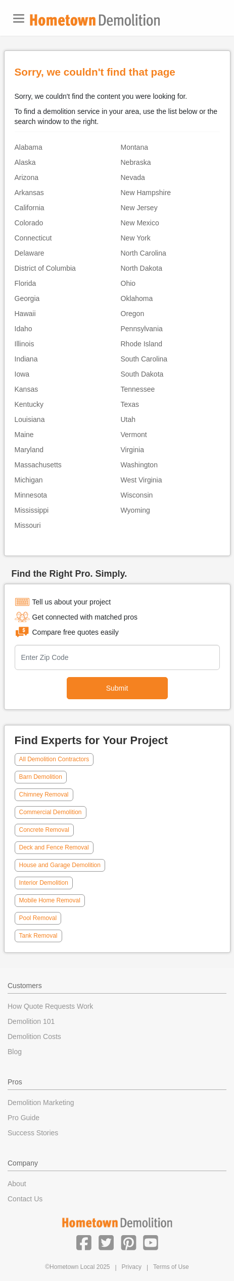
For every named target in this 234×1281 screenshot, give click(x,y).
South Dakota (142, 374)
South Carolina (144, 359)
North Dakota (141, 268)
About (17, 1184)
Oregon (133, 314)
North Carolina (143, 253)
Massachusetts (38, 465)
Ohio (128, 283)
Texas (130, 404)
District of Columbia (45, 268)
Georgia (27, 298)
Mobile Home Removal (49, 900)
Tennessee (138, 389)
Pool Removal (38, 918)
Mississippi (32, 510)
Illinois (24, 344)
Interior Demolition (43, 882)
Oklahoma (137, 298)
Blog (15, 1052)
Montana (134, 147)
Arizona (26, 177)
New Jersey (139, 208)
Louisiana (30, 419)
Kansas (26, 389)
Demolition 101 (31, 1021)
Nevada (133, 177)
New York (136, 238)
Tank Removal (38, 935)
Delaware (29, 253)
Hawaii (25, 314)
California (29, 208)
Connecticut (33, 238)
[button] (83, 1242)
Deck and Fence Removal (54, 847)
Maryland (29, 450)
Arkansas (29, 193)
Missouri (28, 525)
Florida (25, 283)
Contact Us (25, 1199)
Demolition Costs (34, 1036)
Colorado (29, 223)
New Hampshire (146, 193)
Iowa (22, 374)
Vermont (134, 435)
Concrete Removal (44, 829)
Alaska (25, 162)
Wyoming (135, 510)
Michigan (29, 480)
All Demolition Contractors (54, 759)
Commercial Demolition (50, 812)
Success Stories (33, 1133)
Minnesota (31, 495)
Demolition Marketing (41, 1103)
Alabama (28, 147)
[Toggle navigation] (18, 18)
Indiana (26, 359)
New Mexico (140, 223)
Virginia (132, 450)
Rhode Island (142, 344)
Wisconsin (137, 495)
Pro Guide (23, 1118)
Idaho (23, 329)
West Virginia (141, 480)
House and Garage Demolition (60, 865)
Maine (24, 435)
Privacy (132, 1266)
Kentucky (29, 404)
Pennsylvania (142, 329)
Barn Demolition (40, 776)
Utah (128, 419)
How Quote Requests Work (50, 1006)
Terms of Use (171, 1266)
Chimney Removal (44, 794)
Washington (139, 465)
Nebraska (136, 162)
